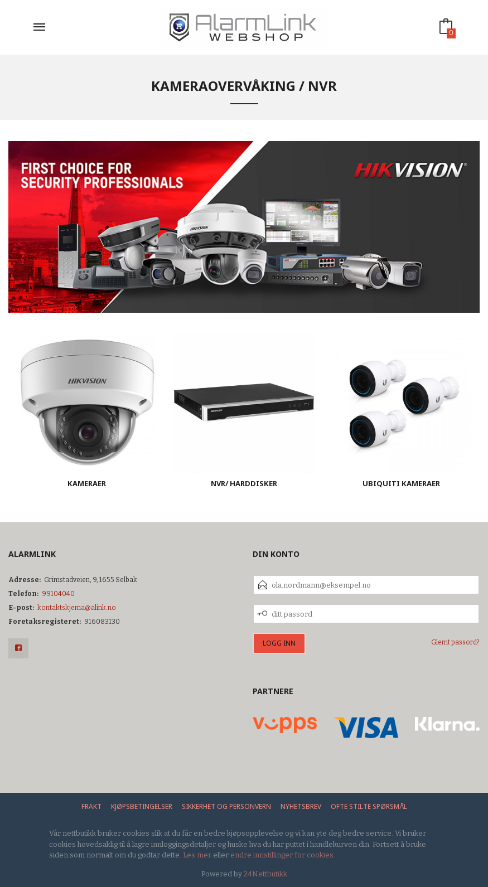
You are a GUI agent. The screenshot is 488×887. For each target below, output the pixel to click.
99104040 (58, 594)
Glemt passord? (455, 642)
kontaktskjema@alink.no (76, 608)
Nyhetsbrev (301, 806)
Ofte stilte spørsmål (369, 806)
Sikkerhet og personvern (226, 806)
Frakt (91, 806)
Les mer (197, 855)
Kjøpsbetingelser (141, 806)
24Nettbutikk (265, 874)
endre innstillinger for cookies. (282, 855)
